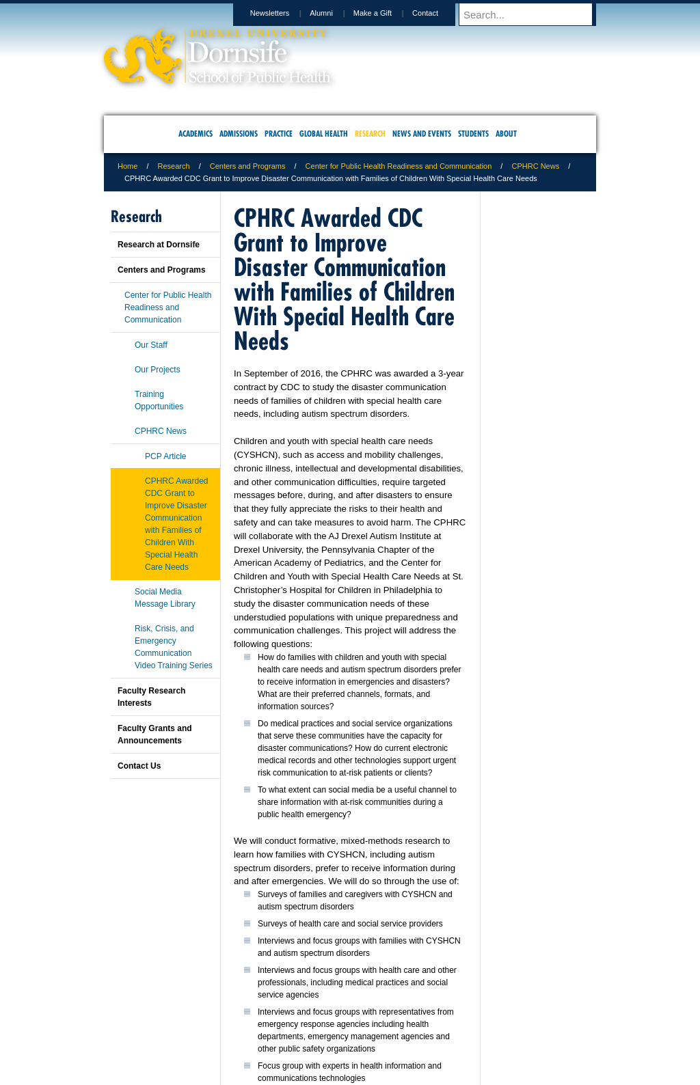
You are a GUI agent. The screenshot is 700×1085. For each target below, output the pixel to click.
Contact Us (139, 766)
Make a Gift (385, 13)
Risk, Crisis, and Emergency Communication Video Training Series (174, 647)
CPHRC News (535, 166)
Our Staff (151, 345)
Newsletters (282, 13)
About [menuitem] (506, 133)
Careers (297, 1017)
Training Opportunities (159, 400)
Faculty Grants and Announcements (155, 734)
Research (174, 166)
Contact (438, 13)
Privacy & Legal (346, 1017)
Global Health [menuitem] (323, 133)
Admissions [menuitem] (238, 133)
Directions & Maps (447, 1017)
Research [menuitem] (370, 133)
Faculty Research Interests (151, 697)
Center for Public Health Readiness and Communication (399, 166)
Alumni (334, 13)
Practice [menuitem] (279, 133)
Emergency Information (338, 1031)
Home (127, 166)
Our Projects (157, 369)
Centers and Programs (248, 166)
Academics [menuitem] (195, 133)
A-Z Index (214, 1017)
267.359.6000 (349, 1074)
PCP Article (165, 456)
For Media (257, 1017)
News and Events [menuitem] (421, 133)
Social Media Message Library (165, 598)
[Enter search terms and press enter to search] (533, 14)
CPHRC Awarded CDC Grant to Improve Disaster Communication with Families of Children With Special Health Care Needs (176, 524)
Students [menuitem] (473, 133)
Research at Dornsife (159, 244)
